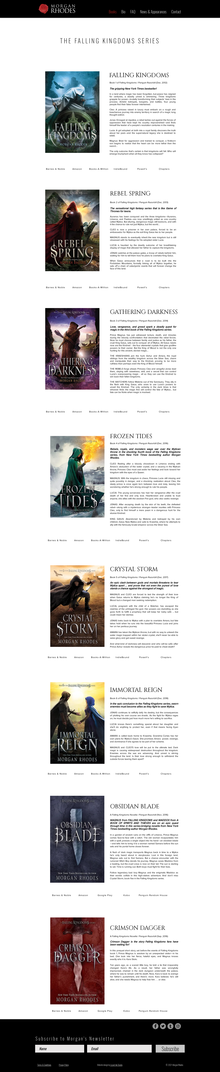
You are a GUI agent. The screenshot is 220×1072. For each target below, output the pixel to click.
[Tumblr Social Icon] (170, 1026)
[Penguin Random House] (153, 895)
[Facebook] (155, 1026)
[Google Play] (105, 895)
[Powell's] (142, 169)
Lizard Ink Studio (116, 1064)
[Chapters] (164, 169)
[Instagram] (178, 1026)
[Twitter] (163, 1026)
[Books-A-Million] (99, 169)
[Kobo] (127, 895)
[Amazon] (77, 169)
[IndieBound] (121, 169)
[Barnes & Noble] (56, 169)
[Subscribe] (170, 1049)
